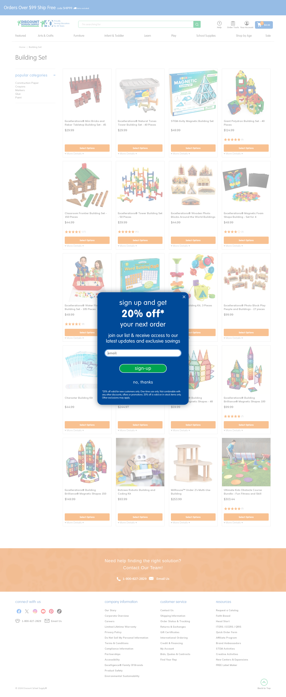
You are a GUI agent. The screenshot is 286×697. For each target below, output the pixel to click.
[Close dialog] (184, 297)
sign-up (143, 368)
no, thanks (143, 382)
